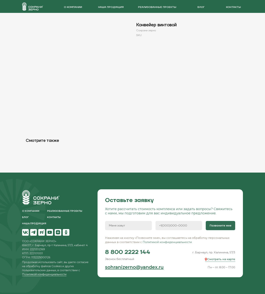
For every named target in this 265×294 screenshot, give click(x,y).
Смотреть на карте (221, 259)
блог (201, 7)
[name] (128, 225)
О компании (73, 7)
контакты (233, 7)
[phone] (179, 225)
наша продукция (111, 7)
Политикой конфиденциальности (44, 274)
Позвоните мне (221, 225)
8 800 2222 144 (127, 252)
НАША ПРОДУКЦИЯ (34, 223)
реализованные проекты (157, 7)
